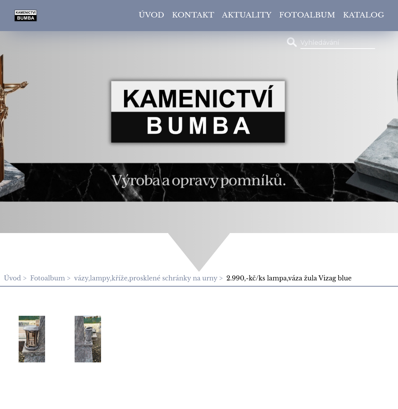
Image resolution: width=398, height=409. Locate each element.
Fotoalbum (307, 14)
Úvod (151, 14)
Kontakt (193, 14)
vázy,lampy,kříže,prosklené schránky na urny (145, 278)
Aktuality (246, 14)
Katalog (363, 14)
